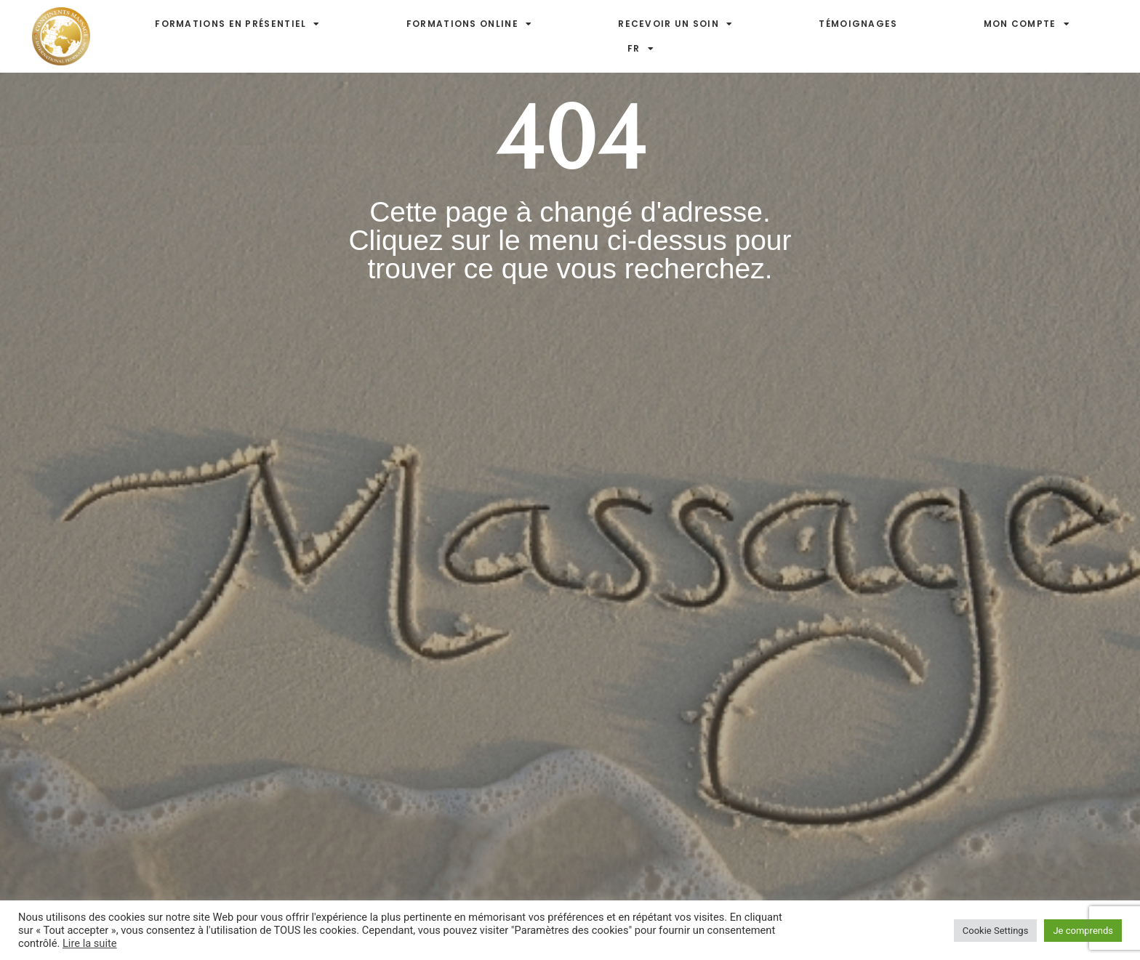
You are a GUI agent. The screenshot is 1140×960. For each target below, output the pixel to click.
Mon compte (1027, 24)
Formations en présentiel (238, 24)
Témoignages (858, 23)
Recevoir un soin (675, 24)
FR (640, 48)
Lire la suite (90, 943)
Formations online (469, 24)
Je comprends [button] (1083, 930)
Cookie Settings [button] (996, 930)
